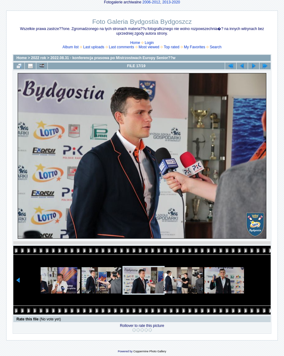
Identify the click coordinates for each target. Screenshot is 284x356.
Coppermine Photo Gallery (149, 351)
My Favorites (194, 47)
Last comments (121, 47)
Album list (71, 47)
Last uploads (93, 47)
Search (215, 47)
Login (149, 43)
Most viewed (149, 47)
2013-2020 (171, 2)
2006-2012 (151, 2)
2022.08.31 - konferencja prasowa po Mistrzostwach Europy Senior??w (112, 58)
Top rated (171, 47)
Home (135, 43)
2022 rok (38, 58)
